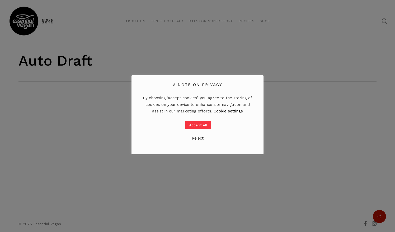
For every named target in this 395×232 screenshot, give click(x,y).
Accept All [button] (198, 125)
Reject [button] (198, 138)
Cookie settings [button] (228, 111)
